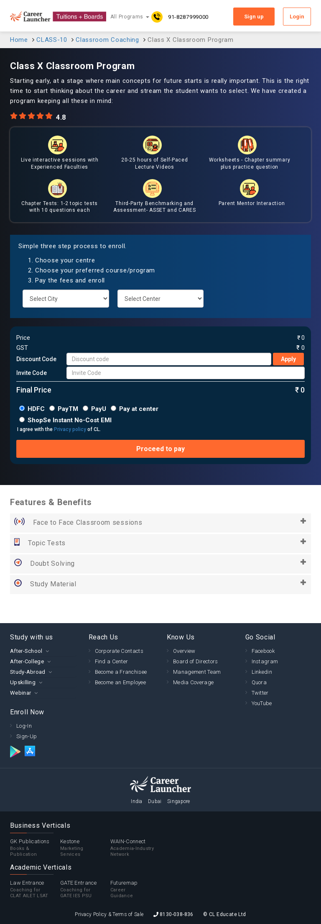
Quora (259, 682)
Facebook (263, 651)
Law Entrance (35, 889)
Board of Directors (195, 661)
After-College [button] (27, 661)
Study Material (160, 584)
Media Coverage (193, 682)
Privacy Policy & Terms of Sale (109, 914)
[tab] (43, 651)
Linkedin (262, 672)
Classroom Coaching (107, 40)
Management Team (197, 672)
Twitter (260, 693)
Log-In (24, 726)
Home (19, 40)
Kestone (85, 847)
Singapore (178, 801)
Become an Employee (120, 682)
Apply (288, 359)
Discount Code (36, 359)
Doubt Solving (160, 564)
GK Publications (35, 847)
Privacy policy (70, 429)
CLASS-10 (51, 40)
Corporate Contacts (119, 651)
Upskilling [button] (23, 682)
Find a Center (111, 661)
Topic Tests (160, 543)
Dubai (155, 801)
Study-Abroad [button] (28, 672)
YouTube (262, 703)
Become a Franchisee (121, 672)
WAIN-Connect (135, 847)
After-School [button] (26, 651)
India (137, 801)
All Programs (129, 17)
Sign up (254, 16)
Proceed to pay (160, 449)
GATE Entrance (85, 889)
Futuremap (135, 889)
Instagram (265, 661)
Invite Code (31, 373)
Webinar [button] (20, 693)
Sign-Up (26, 736)
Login (297, 16)
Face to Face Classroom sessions (160, 523)
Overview (184, 651)
